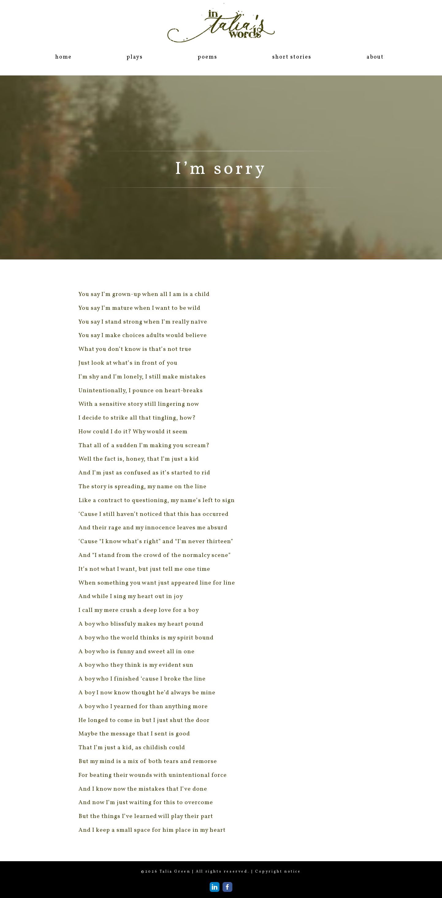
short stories (291, 57)
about (375, 57)
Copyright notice (278, 871)
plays (135, 57)
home (63, 57)
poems (207, 57)
